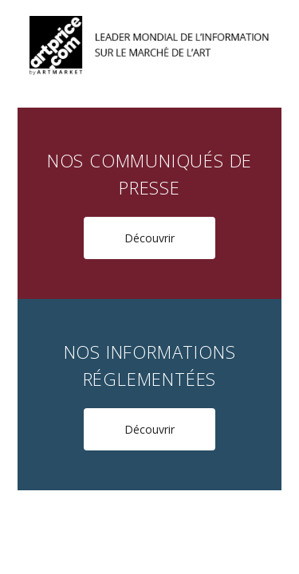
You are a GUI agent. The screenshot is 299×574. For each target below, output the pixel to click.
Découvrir (149, 238)
